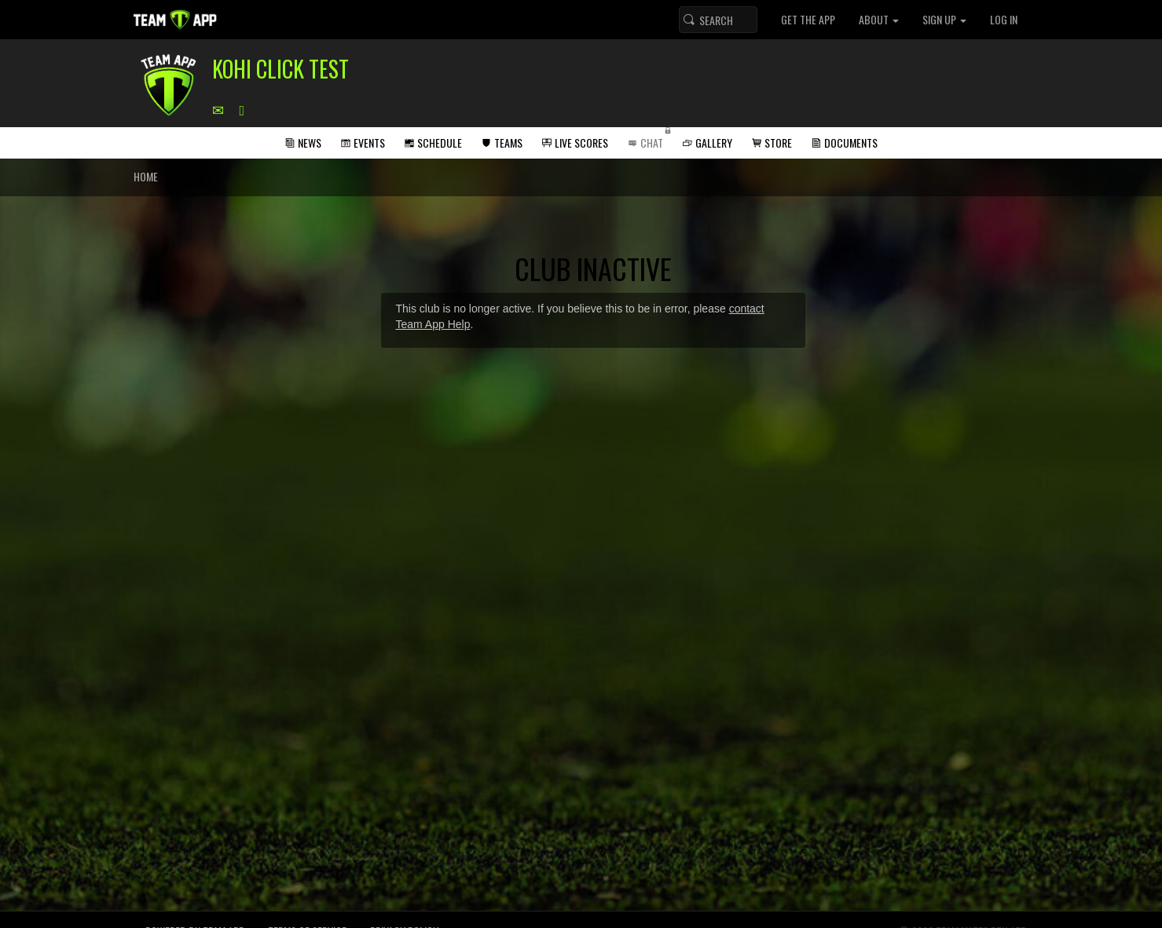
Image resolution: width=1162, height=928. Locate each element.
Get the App (808, 19)
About (879, 19)
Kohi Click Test (280, 69)
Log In (1003, 19)
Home (146, 176)
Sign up (944, 19)
